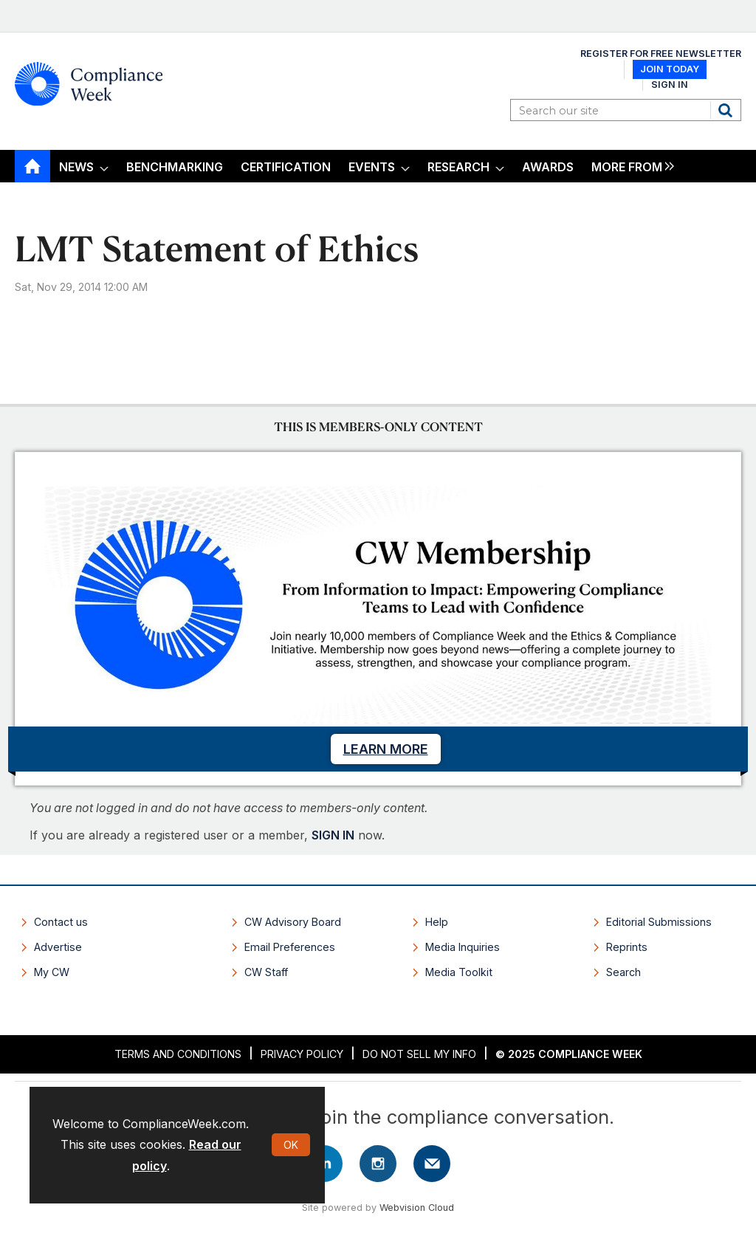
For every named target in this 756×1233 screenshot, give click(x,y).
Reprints (626, 947)
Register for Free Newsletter (660, 53)
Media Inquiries (462, 947)
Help (436, 922)
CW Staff (266, 972)
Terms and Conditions (177, 1054)
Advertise (58, 947)
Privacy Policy (302, 1054)
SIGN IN (333, 835)
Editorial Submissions (659, 922)
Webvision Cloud (416, 1207)
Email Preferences (289, 947)
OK (291, 1144)
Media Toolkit (458, 972)
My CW (51, 972)
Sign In (669, 84)
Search (727, 110)
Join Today (669, 69)
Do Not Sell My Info (419, 1054)
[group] (629, 166)
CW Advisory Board (292, 922)
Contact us (61, 922)
